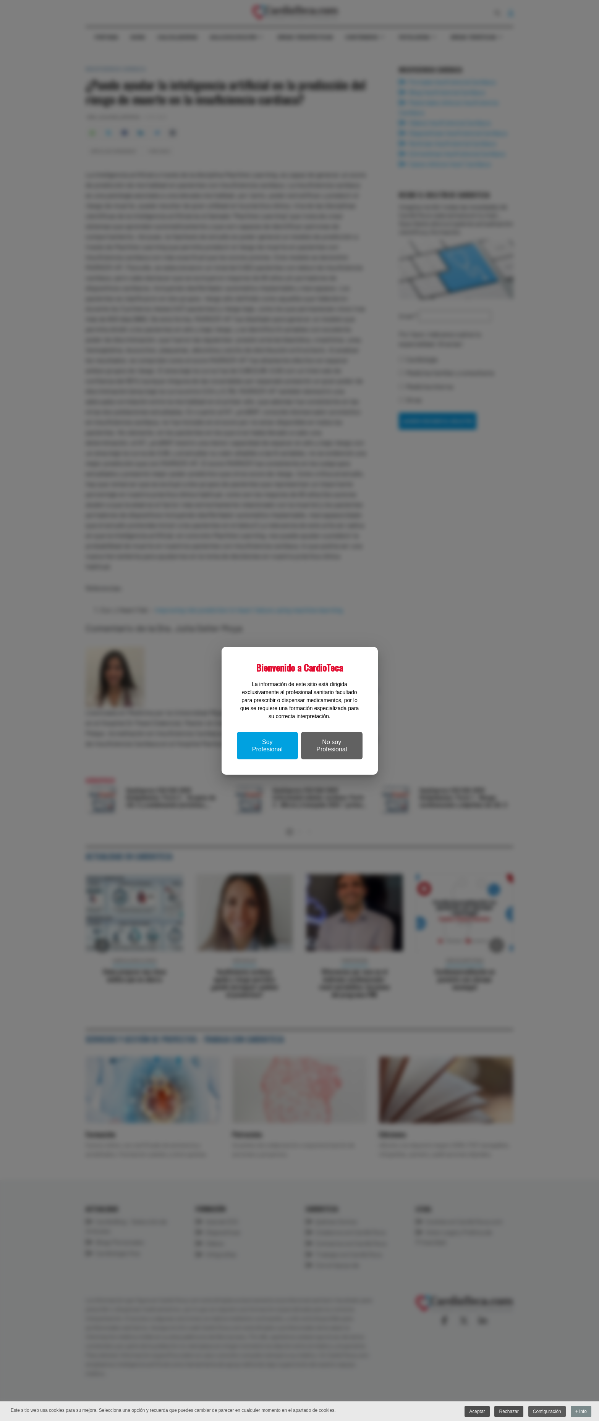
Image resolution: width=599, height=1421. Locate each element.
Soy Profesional (267, 745)
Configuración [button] (547, 1411)
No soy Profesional (331, 745)
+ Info (581, 1411)
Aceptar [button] (476, 1411)
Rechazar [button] (508, 1411)
